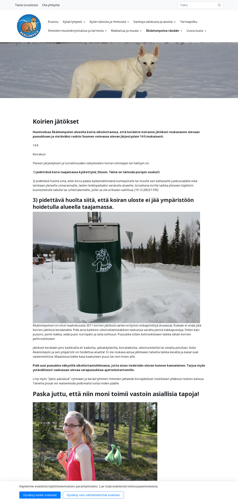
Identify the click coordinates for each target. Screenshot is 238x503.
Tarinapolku (188, 22)
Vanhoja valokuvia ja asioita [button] (153, 22)
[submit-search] (219, 5)
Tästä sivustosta (26, 5)
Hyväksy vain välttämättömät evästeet (93, 495)
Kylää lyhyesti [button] (73, 22)
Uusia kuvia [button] (195, 31)
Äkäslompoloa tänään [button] (163, 31)
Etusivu (53, 22)
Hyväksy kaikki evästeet (40, 495)
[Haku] (200, 5)
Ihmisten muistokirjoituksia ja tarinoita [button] (76, 31)
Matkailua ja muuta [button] (125, 31)
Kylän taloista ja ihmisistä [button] (108, 22)
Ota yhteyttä (51, 5)
